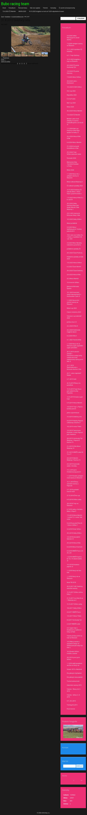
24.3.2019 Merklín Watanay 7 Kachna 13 (73, 459)
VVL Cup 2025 (71, 91)
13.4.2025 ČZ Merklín (9, 11)
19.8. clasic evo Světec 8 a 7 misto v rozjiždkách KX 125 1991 (75, 237)
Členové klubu (22, 8)
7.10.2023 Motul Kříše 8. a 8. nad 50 (75, 198)
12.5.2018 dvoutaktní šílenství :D (73, 538)
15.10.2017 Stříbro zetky (74, 604)
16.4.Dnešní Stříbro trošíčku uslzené (73, 652)
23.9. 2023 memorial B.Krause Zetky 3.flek (73, 214)
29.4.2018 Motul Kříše (74, 543)
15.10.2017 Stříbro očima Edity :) (75, 593)
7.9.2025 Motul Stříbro (74, 77)
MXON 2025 (22, 11)
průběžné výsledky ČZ (74, 249)
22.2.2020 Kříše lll (72, 326)
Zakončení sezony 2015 (74, 685)
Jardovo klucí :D (72, 322)
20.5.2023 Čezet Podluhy (74, 253)
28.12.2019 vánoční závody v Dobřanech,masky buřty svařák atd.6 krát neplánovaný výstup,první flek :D (75, 356)
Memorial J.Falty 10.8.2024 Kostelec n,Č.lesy (73, 164)
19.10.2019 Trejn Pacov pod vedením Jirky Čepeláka (74, 391)
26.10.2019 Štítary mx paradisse (74, 384)
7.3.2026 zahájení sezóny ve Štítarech (75, 44)
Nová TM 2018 (71, 582)
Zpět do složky (5, 61)
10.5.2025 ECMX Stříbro (74, 87)
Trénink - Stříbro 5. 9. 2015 (73, 696)
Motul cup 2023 (72, 308)
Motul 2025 (70, 107)
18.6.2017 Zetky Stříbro (74, 608)
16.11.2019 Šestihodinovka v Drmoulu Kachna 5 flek (74, 367)
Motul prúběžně (72, 223)
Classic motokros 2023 (74, 312)
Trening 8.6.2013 (72, 705)
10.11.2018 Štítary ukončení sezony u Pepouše (73, 484)
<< (65, 780)
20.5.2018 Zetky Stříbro (74, 533)
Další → (3, 60)
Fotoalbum (12, 8)
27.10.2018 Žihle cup (73, 495)
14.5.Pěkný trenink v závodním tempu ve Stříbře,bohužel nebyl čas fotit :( (75, 644)
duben (71, 780)
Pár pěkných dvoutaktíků (74, 677)
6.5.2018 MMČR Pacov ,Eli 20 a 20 (75, 552)
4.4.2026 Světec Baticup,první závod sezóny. (73, 38)
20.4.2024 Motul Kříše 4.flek (74, 137)
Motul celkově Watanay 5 (75, 182)
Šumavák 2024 (71, 158)
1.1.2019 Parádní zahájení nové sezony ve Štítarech (75, 477)
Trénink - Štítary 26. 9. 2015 (74, 690)
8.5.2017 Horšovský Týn (74, 620)
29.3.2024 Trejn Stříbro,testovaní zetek (74, 153)
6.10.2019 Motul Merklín (74, 403)
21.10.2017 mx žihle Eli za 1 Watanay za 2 (75, 599)
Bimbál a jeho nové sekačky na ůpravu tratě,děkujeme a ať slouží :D (75, 121)
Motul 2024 (70, 170)
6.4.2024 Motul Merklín (74, 142)
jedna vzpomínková (73, 413)
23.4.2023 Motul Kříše (74, 275)
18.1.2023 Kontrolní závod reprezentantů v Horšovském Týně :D (74, 294)
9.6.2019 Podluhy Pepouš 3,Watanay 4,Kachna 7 (75, 422)
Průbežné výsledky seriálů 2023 (75, 258)
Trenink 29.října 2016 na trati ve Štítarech (74, 637)
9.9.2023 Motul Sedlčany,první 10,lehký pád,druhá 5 (74, 229)
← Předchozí (5, 58)
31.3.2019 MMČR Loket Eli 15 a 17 (75, 453)
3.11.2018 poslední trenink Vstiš (73, 490)
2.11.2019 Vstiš (71, 379)
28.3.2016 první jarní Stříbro (73, 658)
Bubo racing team (15, 3)
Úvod (4, 8)
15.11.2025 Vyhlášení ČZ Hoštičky (74, 50)
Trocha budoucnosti (73, 681)
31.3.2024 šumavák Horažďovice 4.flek (73, 147)
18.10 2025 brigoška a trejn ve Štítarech (74, 60)
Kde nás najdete (35, 8)
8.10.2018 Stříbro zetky (74, 499)
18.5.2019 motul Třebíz (74, 426)
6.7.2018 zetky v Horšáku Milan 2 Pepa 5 (75, 510)
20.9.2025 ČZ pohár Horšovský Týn (73, 66)
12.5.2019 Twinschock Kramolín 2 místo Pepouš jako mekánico (75, 432)
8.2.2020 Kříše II (72, 336)
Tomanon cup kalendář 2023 (74, 317)
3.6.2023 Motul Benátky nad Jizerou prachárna (74, 244)
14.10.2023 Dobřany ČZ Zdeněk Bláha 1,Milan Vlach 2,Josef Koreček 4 (74, 192)
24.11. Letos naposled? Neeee (74, 374)
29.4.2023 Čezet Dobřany (75, 271)
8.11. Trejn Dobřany (73, 55)
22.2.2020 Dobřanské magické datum (73, 331)
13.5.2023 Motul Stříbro (74, 263)
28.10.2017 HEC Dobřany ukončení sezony (75, 587)
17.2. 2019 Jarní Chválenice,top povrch (74, 471)
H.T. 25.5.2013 (71, 701)
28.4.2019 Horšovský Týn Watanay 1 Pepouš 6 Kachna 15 (75, 440)
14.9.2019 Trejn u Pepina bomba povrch (74, 408)
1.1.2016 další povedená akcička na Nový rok (74, 664)
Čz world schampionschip (67, 8)
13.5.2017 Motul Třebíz (74, 616)
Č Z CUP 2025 (71, 99)
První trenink (71, 709)
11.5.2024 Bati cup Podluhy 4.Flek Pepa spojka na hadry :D (73, 130)
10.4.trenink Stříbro (73, 282)
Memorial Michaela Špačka (73, 287)
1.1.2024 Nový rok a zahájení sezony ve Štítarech (73, 176)
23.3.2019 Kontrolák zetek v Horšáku (73, 465)
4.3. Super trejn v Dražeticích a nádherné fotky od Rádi (74, 630)
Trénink (45, 8)
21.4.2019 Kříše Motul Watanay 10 (74, 447)
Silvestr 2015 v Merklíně (74, 669)
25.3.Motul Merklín (73, 278)
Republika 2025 (72, 95)
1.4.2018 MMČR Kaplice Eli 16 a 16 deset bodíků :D (74, 559)
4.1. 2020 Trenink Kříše (74, 340)
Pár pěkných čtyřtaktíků (74, 673)
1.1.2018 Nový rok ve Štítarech (73, 577)
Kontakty (53, 8)
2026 (75, 780)
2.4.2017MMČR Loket (73, 624)
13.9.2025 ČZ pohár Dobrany (73, 72)
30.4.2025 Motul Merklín (74, 111)
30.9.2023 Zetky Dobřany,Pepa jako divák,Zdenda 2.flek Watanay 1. (73, 206)
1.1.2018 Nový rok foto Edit (74, 571)
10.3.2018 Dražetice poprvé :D (73, 565)
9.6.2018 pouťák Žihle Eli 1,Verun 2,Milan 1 (74, 524)
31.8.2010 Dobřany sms (17, 16)
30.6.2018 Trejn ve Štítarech (72, 504)
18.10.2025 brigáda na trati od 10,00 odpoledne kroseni (46, 11)
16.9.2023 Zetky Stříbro (74, 219)
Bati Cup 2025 (71, 103)
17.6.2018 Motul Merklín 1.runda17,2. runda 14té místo (74, 517)
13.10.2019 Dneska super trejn (75, 398)
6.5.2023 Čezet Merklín (74, 267)
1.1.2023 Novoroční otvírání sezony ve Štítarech (73, 302)
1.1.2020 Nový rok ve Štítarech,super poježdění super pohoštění (75, 346)
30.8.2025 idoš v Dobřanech (72, 82)
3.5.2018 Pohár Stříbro (74, 529)
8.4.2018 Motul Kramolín (74, 547)
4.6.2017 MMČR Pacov (74, 612)
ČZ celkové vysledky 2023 (75, 186)
